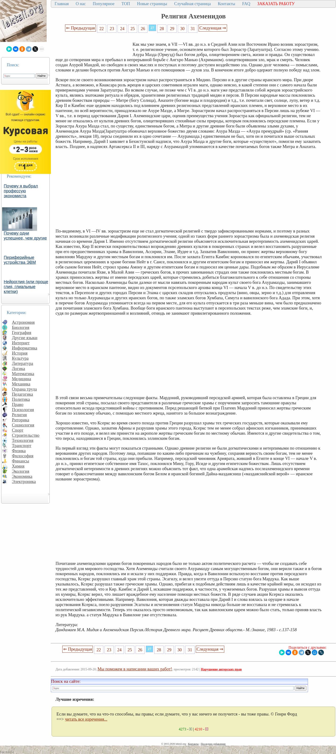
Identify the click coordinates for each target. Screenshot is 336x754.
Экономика (22, 476)
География (21, 332)
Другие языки (24, 337)
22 (101, 28)
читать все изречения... (86, 719)
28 (162, 28)
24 (122, 28)
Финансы (20, 460)
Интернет (21, 342)
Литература (22, 363)
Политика (21, 399)
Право (17, 404)
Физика (19, 450)
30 (182, 28)
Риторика (20, 419)
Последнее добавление (213, 743)
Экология (20, 471)
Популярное (104, 3)
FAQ (246, 3)
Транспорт (21, 445)
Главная (62, 3)
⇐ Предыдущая (80, 27)
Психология (23, 409)
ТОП (126, 3)
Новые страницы (152, 3)
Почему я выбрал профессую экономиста (21, 191)
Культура (20, 358)
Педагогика (22, 394)
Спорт (17, 430)
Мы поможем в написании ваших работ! (135, 668)
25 (132, 28)
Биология (20, 327)
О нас (81, 3)
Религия (19, 414)
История (20, 353)
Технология (22, 440)
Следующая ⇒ (213, 27)
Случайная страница (192, 3)
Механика (21, 383)
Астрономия (23, 322)
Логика (18, 368)
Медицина (21, 378)
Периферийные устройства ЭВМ (20, 260)
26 (143, 28)
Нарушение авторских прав (221, 669)
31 (193, 28)
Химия (18, 466)
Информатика (24, 347)
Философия (22, 455)
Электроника (24, 481)
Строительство (25, 435)
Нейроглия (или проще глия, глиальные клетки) (26, 286)
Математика (23, 373)
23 (112, 28)
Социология (23, 425)
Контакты (226, 3)
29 (172, 28)
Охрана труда (24, 389)
